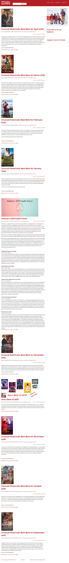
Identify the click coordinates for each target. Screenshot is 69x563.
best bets (34, 31)
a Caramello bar (28, 286)
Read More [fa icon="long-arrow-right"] (9, 49)
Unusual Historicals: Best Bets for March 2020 (23, 75)
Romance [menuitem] (58, 3)
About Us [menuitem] (64, 3)
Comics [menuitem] (52, 3)
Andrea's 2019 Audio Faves (14, 218)
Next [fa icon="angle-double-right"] (37, 559)
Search (24, 3)
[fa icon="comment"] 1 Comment (39, 221)
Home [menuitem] (48, 3)
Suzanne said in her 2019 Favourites (29, 226)
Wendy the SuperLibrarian (24, 31)
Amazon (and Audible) (6, 252)
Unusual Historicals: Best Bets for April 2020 (22, 29)
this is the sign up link (38, 239)
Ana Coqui (21, 402)
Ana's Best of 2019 (10, 399)
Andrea (20, 221)
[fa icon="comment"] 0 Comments (39, 34)
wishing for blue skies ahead (29, 178)
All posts (23, 559)
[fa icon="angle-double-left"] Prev (8, 559)
